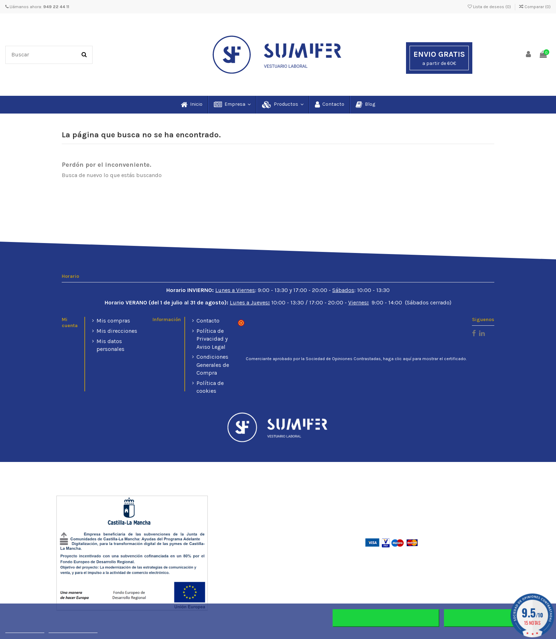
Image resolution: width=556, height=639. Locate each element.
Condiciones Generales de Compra (212, 364)
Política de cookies (210, 387)
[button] (232, 105)
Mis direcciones (116, 330)
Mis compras (113, 320)
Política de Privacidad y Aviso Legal (212, 338)
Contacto (207, 320)
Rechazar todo (385, 618)
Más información (24, 630)
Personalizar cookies (73, 630)
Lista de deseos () (490, 6)
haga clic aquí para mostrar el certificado (424, 358)
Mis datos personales (110, 345)
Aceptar (497, 618)
